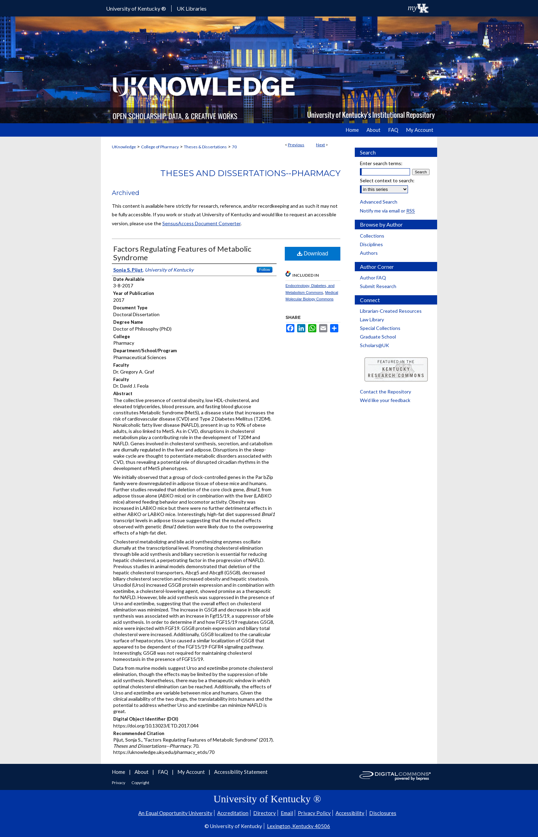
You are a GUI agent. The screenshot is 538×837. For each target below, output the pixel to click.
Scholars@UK (374, 345)
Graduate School (378, 337)
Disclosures (382, 813)
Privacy (119, 782)
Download (312, 253)
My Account (191, 772)
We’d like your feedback (385, 400)
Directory (264, 813)
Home (119, 772)
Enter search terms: (381, 163)
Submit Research (378, 286)
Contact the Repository (385, 391)
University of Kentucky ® (136, 8)
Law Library (372, 319)
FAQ (163, 772)
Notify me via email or (387, 211)
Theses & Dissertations (205, 146)
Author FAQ (373, 277)
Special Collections (380, 328)
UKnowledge (124, 146)
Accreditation (232, 813)
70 (234, 146)
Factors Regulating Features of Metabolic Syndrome (182, 253)
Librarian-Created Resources (391, 311)
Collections (372, 236)
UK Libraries (192, 8)
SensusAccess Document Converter (201, 223)
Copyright (140, 782)
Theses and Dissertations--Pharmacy (250, 173)
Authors (369, 253)
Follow (264, 269)
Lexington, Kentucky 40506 (298, 826)
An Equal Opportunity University (175, 813)
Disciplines (371, 244)
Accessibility (350, 813)
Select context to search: (387, 180)
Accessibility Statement (241, 772)
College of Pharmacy (160, 146)
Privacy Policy (314, 813)
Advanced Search (378, 202)
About (142, 772)
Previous (296, 144)
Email (287, 813)
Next (320, 144)
